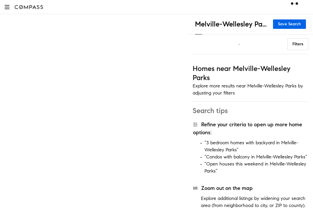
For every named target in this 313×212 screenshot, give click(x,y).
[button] (7, 7)
